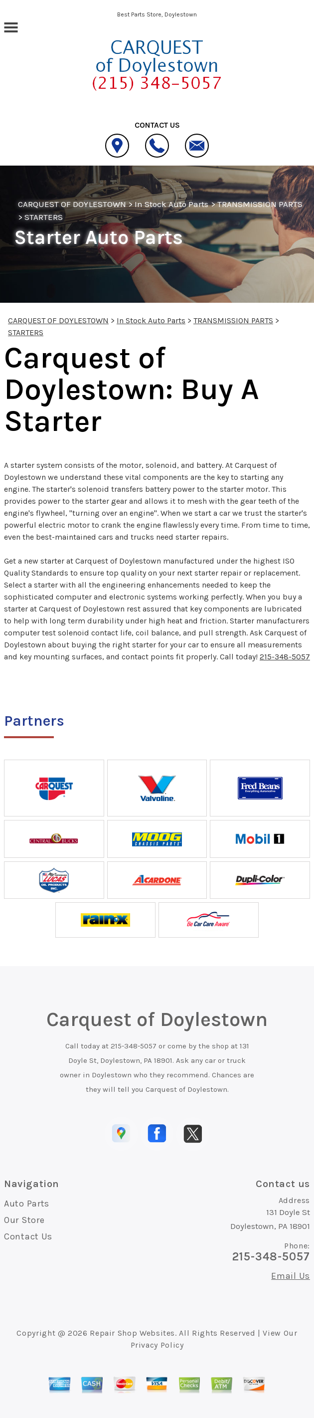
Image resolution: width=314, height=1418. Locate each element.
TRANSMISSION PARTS (260, 204)
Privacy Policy (157, 1345)
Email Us (290, 1275)
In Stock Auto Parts (172, 204)
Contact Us (28, 1236)
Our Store (24, 1220)
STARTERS (43, 217)
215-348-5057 (285, 656)
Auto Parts (26, 1203)
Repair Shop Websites (132, 1333)
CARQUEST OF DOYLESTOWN (72, 204)
